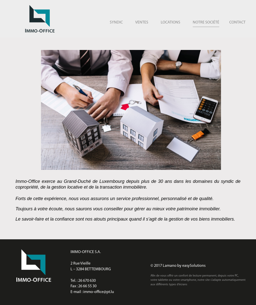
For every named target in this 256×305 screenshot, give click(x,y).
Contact (237, 22)
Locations (170, 22)
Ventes (141, 22)
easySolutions (194, 266)
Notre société (206, 22)
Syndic (116, 22)
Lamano (169, 266)
